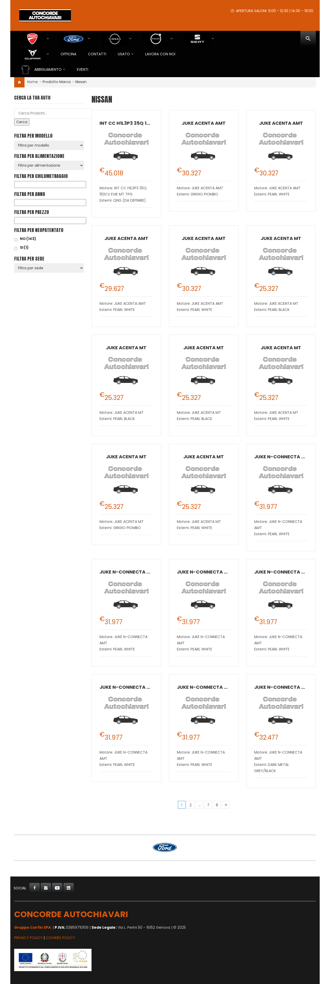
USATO (124, 54)
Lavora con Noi (160, 54)
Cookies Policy (60, 937)
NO (28, 238)
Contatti (97, 54)
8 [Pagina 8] (217, 805)
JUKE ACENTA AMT (204, 123)
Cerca (21, 121)
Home (32, 81)
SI (24, 247)
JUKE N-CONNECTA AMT (283, 456)
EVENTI (82, 69)
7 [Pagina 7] (208, 805)
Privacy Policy (28, 937)
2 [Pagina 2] (190, 805)
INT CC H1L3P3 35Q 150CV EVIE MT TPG (145, 123)
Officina (68, 54)
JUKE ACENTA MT (281, 238)
